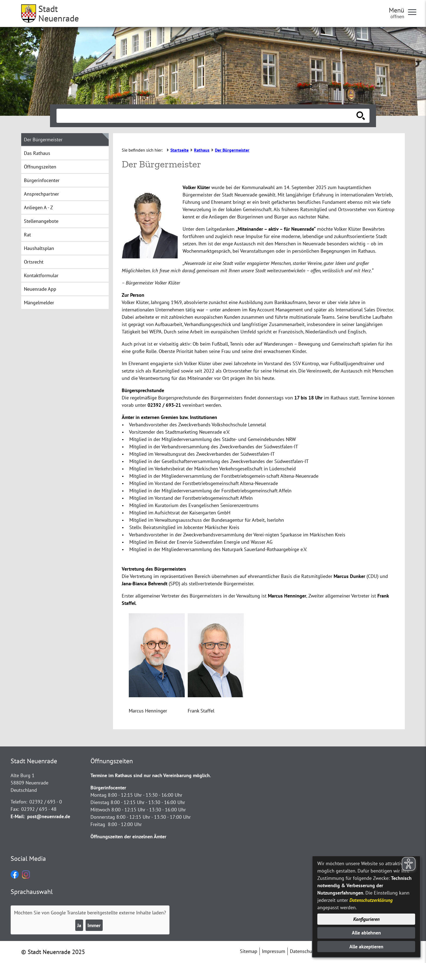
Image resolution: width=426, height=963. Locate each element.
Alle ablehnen (366, 933)
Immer (94, 925)
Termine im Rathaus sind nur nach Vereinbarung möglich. (150, 775)
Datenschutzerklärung (371, 900)
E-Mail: (18, 816)
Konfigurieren (366, 919)
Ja (79, 925)
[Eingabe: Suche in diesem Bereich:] (207, 116)
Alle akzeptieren (366, 946)
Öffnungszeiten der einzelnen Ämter (128, 836)
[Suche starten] (360, 115)
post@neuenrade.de (48, 816)
